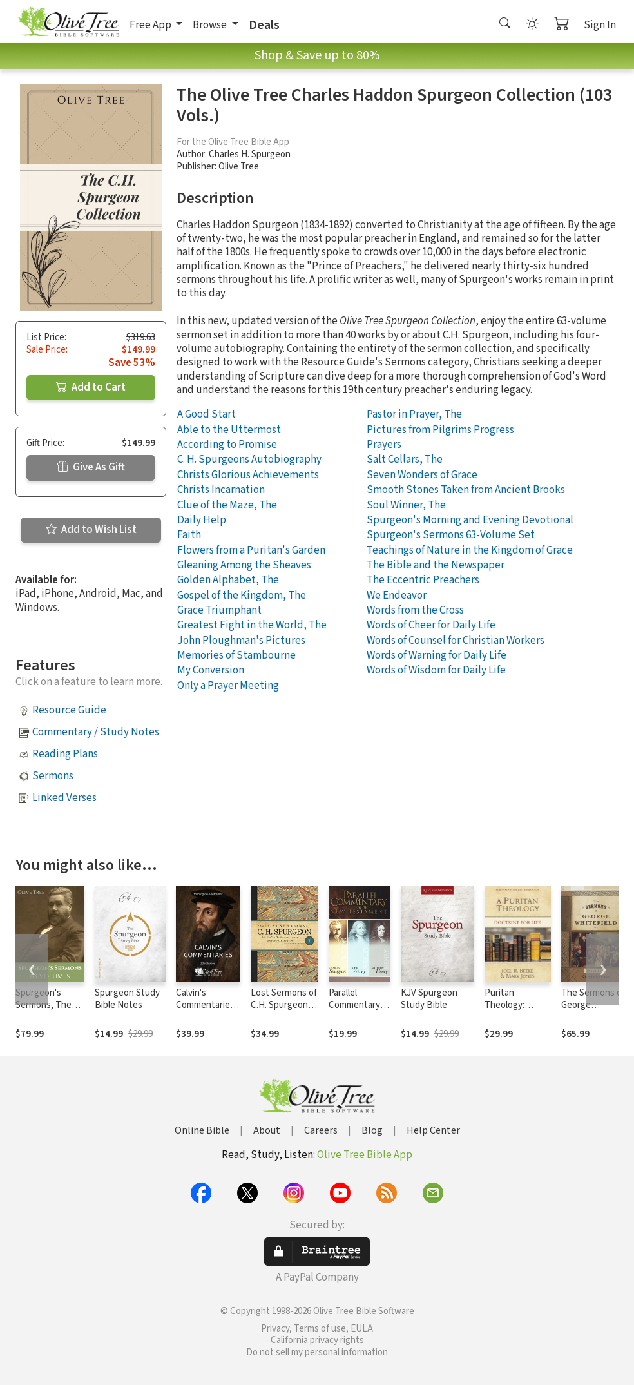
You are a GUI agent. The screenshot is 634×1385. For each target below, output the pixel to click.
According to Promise (227, 444)
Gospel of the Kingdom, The (241, 595)
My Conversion (210, 670)
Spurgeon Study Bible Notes (127, 999)
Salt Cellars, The (405, 459)
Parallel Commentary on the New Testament (354, 1011)
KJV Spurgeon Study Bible (429, 999)
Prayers (384, 444)
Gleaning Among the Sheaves (244, 565)
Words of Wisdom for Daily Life (436, 670)
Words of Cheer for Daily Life (431, 625)
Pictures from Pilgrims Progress (440, 430)
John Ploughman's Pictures (241, 640)
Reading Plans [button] (65, 754)
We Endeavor (397, 595)
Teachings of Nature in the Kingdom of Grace (470, 550)
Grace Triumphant (219, 610)
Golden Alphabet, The (228, 580)
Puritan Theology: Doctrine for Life (518, 1005)
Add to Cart (91, 387)
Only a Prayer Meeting (228, 685)
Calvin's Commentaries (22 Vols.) (205, 1005)
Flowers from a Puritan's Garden (251, 550)
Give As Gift (91, 467)
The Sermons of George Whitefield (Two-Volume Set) (594, 1011)
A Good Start (206, 414)
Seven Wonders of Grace (422, 475)
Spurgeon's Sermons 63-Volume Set (451, 535)
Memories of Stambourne (236, 655)
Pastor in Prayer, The (414, 414)
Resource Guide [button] (69, 710)
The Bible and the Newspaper (435, 565)
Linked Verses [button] (64, 798)
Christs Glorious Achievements (248, 475)
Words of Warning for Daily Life (436, 655)
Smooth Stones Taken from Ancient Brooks (466, 490)
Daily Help (201, 520)
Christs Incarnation (221, 490)
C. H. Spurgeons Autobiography (249, 459)
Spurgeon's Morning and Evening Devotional (470, 520)
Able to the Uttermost (229, 430)
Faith (189, 535)
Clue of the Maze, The (227, 505)
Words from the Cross (415, 610)
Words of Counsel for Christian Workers (455, 640)
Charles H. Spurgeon (250, 154)
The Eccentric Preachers (423, 580)
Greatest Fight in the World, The (252, 625)
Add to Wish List (91, 530)
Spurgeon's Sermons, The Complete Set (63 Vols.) (43, 1011)
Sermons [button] (52, 776)
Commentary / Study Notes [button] (95, 732)
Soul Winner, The (406, 505)
